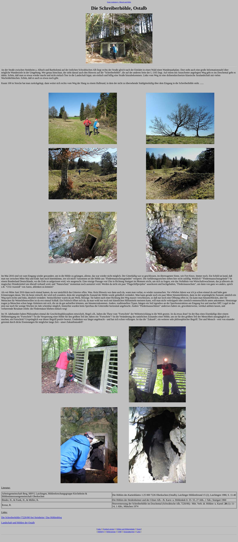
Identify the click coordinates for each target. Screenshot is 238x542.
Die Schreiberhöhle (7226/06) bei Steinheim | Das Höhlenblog (31, 517)
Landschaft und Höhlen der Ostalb (18, 522)
